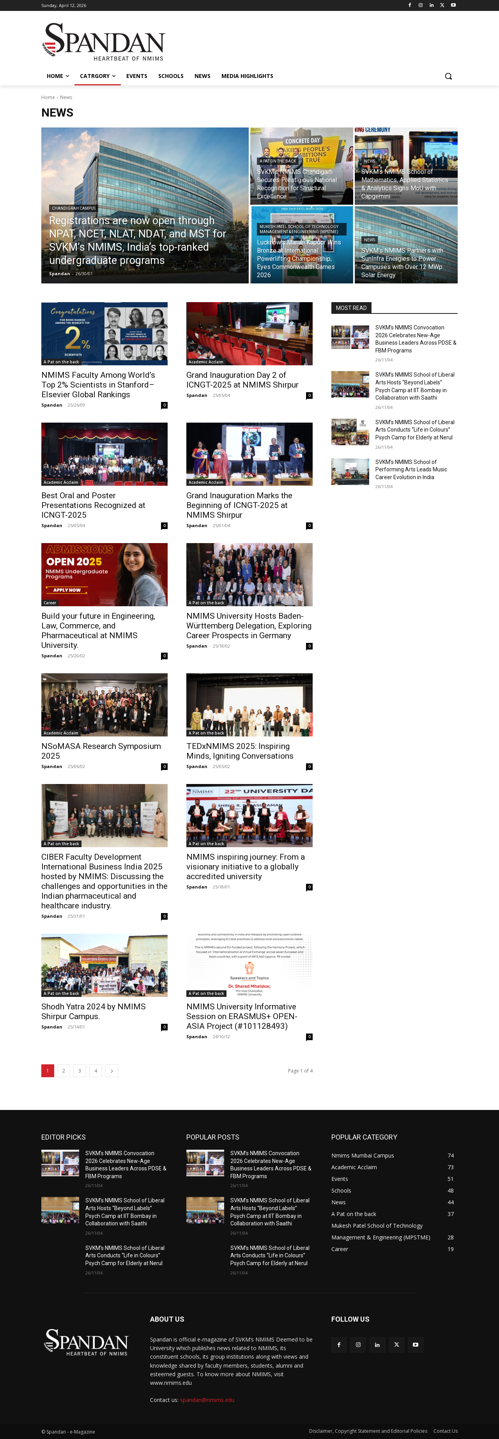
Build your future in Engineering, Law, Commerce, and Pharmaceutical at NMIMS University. (98, 630)
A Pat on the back (278, 161)
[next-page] (112, 1070)
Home (48, 97)
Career (50, 602)
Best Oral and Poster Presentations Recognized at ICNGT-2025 (93, 505)
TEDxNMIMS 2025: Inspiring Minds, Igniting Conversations (240, 751)
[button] (448, 76)
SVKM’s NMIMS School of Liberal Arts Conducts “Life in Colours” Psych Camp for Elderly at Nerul (415, 430)
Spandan (51, 405)
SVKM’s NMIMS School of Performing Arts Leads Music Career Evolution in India (411, 469)
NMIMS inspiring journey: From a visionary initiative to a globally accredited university (245, 866)
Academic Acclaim (206, 362)
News (369, 161)
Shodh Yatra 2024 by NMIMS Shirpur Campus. (93, 1011)
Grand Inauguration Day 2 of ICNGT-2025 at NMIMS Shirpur (243, 379)
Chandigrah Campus (74, 208)
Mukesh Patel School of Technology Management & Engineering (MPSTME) (299, 229)
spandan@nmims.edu (207, 1400)
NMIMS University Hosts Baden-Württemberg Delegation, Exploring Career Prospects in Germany (248, 625)
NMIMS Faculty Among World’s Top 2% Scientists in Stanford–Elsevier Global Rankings (98, 384)
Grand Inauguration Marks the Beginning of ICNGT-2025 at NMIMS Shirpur (239, 505)
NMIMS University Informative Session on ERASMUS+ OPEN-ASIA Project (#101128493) (241, 1016)
